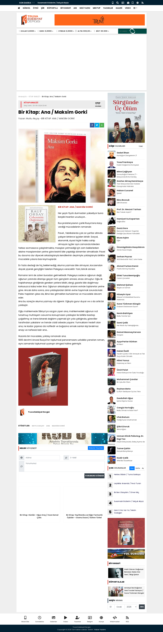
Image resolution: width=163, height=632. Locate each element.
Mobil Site (25, 619)
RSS (127, 619)
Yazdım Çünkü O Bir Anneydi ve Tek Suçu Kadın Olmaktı (131, 355)
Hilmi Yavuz (123, 360)
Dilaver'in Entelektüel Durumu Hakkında (128, 298)
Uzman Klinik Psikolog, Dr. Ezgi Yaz (130, 437)
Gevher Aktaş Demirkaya (130, 181)
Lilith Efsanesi (122, 203)
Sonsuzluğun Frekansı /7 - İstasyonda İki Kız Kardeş (127, 175)
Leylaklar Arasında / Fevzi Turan (124, 485)
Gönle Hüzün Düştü (124, 250)
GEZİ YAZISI (84, 8)
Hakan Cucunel (125, 190)
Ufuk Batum (123, 417)
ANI (75, 8)
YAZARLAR (108, 8)
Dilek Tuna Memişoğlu (128, 275)
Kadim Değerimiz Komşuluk (128, 165)
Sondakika (39, 619)
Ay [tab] (143, 468)
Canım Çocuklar (123, 278)
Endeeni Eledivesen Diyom (127, 306)
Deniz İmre (122, 228)
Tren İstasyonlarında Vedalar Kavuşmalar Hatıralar (128, 185)
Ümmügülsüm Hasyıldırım (131, 247)
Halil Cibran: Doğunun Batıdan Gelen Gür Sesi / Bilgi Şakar (133, 572)
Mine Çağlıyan (124, 171)
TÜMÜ (141, 146)
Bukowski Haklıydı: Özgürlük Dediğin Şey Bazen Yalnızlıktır (128, 232)
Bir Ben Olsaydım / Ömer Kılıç (124, 494)
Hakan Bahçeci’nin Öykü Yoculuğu (130, 372)
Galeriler (53, 619)
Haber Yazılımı (100, 629)
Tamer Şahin (123, 448)
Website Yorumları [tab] (96, 448)
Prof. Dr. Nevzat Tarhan (129, 209)
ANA (48, 426)
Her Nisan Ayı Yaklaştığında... (128, 325)
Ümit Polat (122, 369)
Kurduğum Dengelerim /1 (127, 155)
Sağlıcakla (121, 221)
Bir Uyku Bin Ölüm (124, 382)
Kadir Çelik (122, 457)
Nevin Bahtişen (125, 313)
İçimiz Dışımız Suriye (125, 401)
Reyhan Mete (124, 388)
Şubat (119, 193)
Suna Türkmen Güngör (129, 303)
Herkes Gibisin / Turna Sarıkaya (124, 476)
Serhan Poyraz (124, 256)
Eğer (118, 240)
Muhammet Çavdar (127, 379)
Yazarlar (77, 619)
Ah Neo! (120, 344)
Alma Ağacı (121, 429)
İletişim (90, 619)
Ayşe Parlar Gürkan (127, 341)
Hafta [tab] (138, 468)
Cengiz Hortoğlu (125, 407)
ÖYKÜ (35, 8)
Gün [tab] (132, 468)
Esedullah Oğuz (125, 398)
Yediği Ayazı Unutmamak (127, 420)
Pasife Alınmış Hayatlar (126, 269)
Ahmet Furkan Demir (127, 266)
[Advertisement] (81, 69)
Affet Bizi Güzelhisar (124, 460)
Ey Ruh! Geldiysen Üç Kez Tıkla (129, 391)
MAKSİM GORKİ (58, 426)
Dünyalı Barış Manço (125, 451)
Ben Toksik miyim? (124, 212)
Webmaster (115, 619)
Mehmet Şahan (125, 285)
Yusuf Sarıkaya (125, 162)
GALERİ (119, 8)
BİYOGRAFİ (65, 8)
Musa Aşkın (123, 237)
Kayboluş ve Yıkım (124, 363)
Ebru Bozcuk (123, 200)
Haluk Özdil (123, 351)
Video (65, 619)
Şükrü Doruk (123, 426)
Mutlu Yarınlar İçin (124, 316)
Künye (101, 619)
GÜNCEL (26, 8)
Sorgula (120, 335)
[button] (135, 8)
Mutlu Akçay (38, 426)
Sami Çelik (122, 322)
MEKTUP (96, 8)
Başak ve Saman (124, 287)
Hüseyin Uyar (124, 294)
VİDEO (128, 8)
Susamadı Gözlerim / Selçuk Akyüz (53, 2)
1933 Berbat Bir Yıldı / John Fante (129, 259)
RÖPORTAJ (52, 8)
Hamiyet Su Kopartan (128, 218)
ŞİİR (42, 8)
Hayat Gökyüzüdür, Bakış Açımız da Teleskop (126, 443)
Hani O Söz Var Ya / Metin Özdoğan (122, 512)
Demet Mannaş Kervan (129, 332)
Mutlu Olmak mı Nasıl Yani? (127, 410)
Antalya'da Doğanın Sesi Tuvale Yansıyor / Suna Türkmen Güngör (134, 590)
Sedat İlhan (123, 152)
